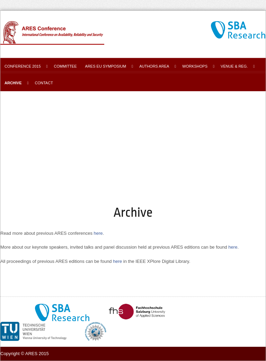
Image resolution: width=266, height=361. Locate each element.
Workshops (194, 66)
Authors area (154, 66)
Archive (13, 83)
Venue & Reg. (234, 66)
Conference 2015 (23, 66)
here (98, 233)
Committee (65, 66)
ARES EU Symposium (105, 66)
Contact (44, 83)
